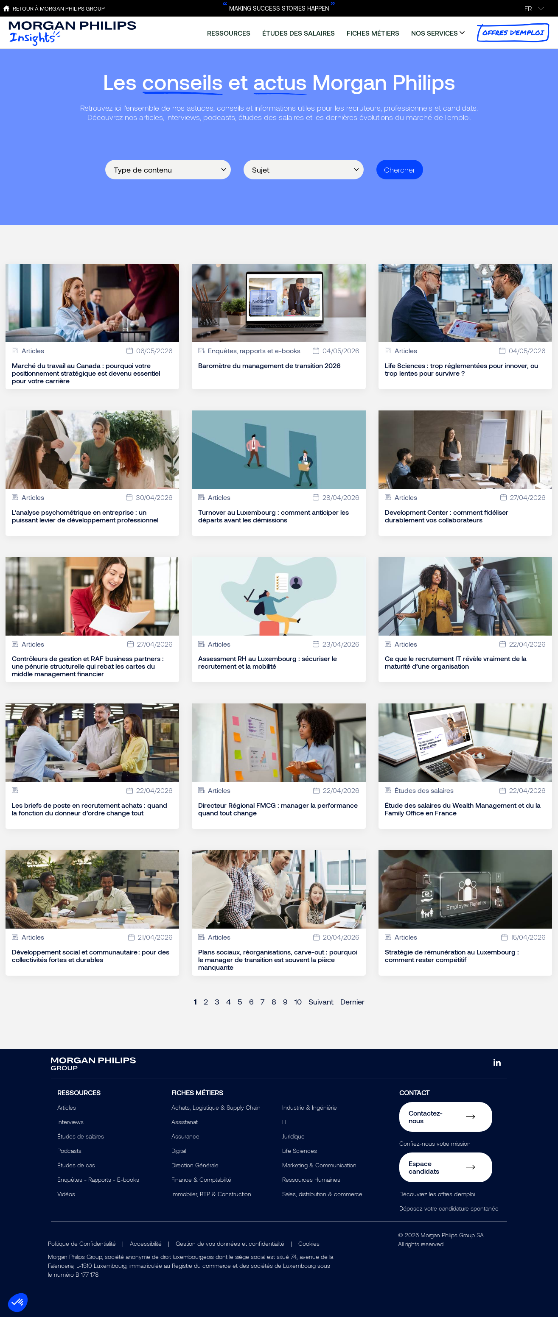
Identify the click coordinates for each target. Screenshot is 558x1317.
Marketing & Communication (319, 1165)
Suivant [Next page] (321, 1001)
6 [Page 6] (251, 1001)
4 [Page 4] (228, 1001)
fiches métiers (373, 33)
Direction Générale (195, 1165)
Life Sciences (299, 1150)
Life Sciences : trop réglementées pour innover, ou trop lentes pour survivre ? (461, 369)
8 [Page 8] (274, 1001)
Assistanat (184, 1121)
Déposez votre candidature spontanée (449, 1208)
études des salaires (298, 33)
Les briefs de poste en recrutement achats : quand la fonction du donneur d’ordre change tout (89, 809)
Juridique (293, 1136)
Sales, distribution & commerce (322, 1193)
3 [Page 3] (217, 1001)
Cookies (309, 1243)
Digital (178, 1150)
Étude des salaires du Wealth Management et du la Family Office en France (463, 809)
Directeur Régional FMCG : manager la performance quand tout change (278, 809)
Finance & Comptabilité (201, 1179)
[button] (18, 1302)
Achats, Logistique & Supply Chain (216, 1107)
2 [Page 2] (206, 1001)
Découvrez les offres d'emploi (437, 1193)
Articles (66, 1107)
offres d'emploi (513, 32)
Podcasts (69, 1150)
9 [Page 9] (285, 1001)
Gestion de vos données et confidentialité (230, 1243)
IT (284, 1121)
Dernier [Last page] (352, 1001)
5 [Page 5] (240, 1001)
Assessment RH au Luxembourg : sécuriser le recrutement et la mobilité (267, 662)
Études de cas (76, 1165)
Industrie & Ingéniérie (309, 1107)
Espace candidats (424, 1167)
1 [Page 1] (195, 1001)
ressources (228, 33)
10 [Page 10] (298, 1001)
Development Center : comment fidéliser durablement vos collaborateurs (446, 516)
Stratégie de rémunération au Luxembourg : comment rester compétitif (452, 955)
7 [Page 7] (263, 1001)
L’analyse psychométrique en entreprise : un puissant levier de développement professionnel (85, 516)
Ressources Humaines (311, 1179)
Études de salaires (80, 1136)
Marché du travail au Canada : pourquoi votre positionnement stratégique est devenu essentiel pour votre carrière (86, 373)
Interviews (70, 1121)
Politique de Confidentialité (82, 1243)
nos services (434, 33)
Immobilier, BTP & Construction (211, 1193)
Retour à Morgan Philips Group (59, 8)
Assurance (185, 1136)
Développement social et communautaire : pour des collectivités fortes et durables (90, 955)
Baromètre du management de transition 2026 (269, 365)
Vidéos (66, 1193)
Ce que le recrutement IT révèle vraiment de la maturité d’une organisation (456, 662)
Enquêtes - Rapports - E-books (98, 1179)
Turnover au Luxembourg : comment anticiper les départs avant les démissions (273, 516)
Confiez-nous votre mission (435, 1143)
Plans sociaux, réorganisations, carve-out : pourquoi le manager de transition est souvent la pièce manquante (277, 959)
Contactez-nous (426, 1116)
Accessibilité (146, 1243)
